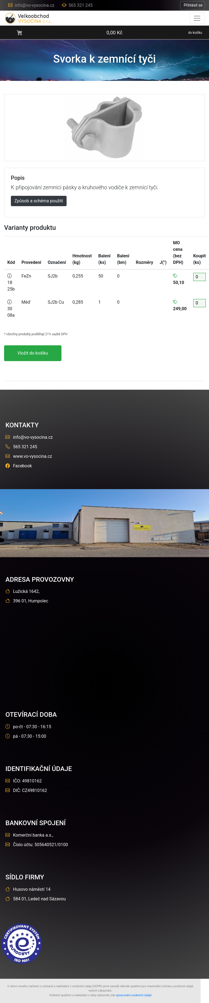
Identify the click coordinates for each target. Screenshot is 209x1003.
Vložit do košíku (32, 353)
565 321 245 (77, 5)
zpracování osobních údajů (134, 995)
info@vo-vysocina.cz (31, 5)
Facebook (18, 465)
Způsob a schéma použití (38, 200)
